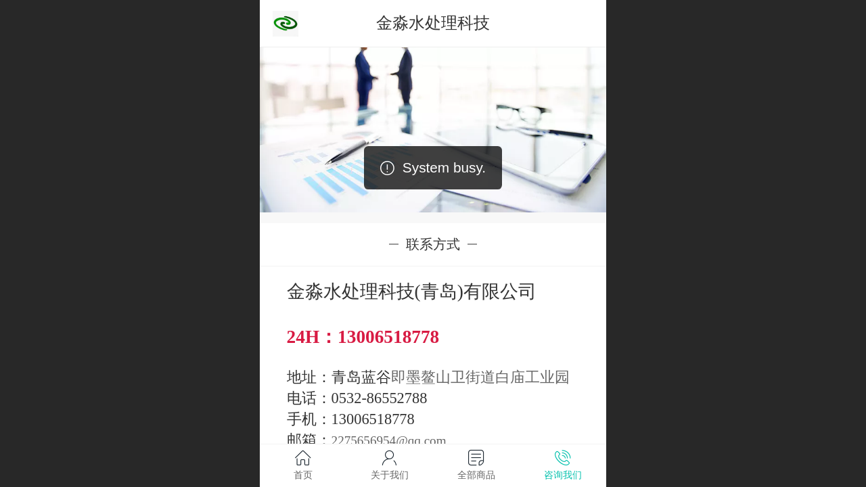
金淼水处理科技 (433, 23)
